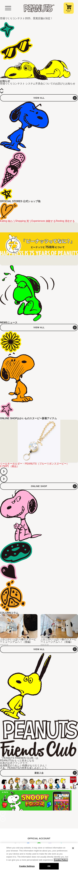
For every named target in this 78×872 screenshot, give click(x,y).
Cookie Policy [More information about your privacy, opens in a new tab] (60, 860)
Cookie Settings (27, 866)
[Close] (73, 848)
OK (49, 866)
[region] (39, 857)
